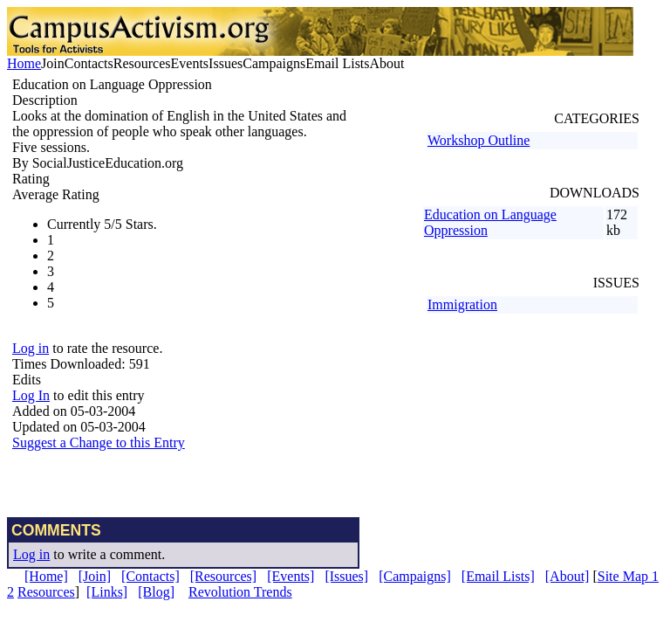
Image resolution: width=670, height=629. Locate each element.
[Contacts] (150, 576)
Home (24, 63)
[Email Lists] (498, 576)
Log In (31, 395)
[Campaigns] (415, 576)
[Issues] (346, 576)
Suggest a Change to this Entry (98, 442)
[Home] (46, 576)
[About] (567, 576)
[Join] (95, 576)
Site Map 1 (628, 576)
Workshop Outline (478, 140)
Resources (46, 591)
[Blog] (156, 591)
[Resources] (223, 576)
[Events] (290, 576)
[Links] (106, 591)
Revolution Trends (240, 591)
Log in (30, 348)
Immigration (462, 304)
